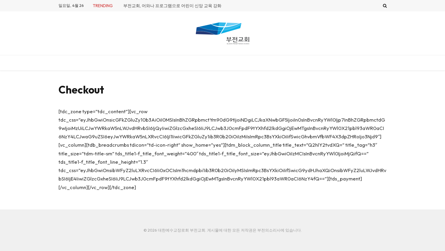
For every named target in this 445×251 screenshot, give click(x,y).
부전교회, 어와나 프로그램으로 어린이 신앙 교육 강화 (172, 5)
